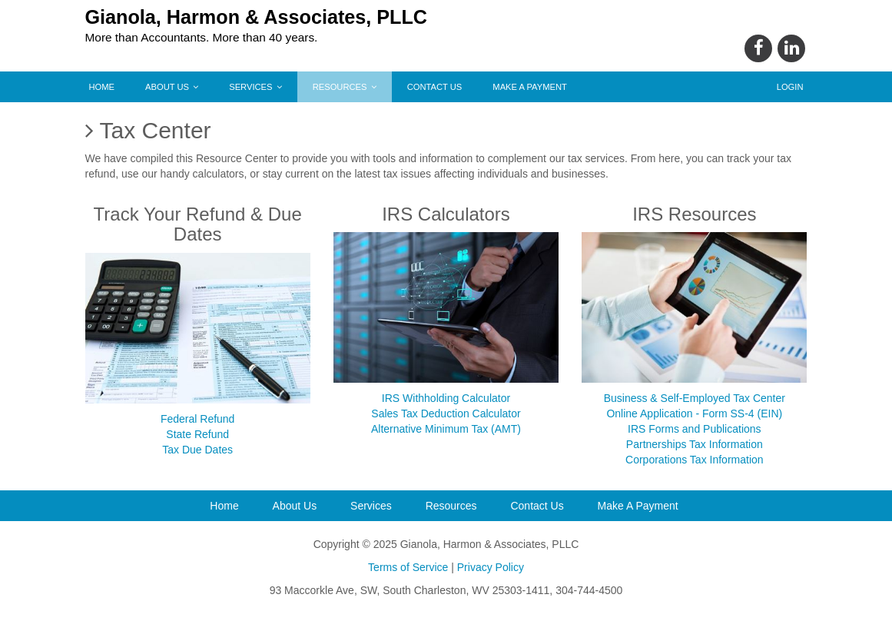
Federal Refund (198, 419)
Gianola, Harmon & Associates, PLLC (256, 17)
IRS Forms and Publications (694, 429)
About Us (171, 87)
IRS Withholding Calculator (446, 398)
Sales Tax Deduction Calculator (445, 413)
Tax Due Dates (197, 449)
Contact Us (435, 86)
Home (102, 86)
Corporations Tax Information (694, 459)
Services (255, 87)
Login (790, 86)
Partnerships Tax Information (694, 444)
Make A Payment (529, 86)
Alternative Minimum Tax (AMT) (446, 429)
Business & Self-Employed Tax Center (694, 398)
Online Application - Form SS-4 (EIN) (694, 413)
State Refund (197, 434)
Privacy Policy (490, 567)
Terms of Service (408, 567)
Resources (344, 87)
